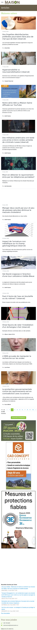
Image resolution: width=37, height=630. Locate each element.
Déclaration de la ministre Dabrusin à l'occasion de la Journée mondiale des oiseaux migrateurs (18, 602)
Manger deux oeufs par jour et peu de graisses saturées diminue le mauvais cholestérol (18, 210)
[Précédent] (7, 409)
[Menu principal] (2, 2)
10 (33, 409)
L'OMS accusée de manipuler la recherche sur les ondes (16, 357)
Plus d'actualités (5, 613)
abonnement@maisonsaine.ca (10, 625)
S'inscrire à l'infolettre (18, 417)
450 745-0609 (6, 623)
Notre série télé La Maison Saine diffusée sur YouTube (17, 104)
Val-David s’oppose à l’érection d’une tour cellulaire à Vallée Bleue (18, 276)
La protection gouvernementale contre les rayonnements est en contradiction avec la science (17, 391)
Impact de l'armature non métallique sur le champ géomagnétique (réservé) (14, 243)
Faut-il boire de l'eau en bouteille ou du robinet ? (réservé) (17, 297)
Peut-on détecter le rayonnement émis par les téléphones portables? (18, 176)
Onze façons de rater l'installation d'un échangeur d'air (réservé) (17, 326)
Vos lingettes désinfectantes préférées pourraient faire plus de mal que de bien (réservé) (17, 36)
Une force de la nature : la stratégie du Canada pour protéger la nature (18, 608)
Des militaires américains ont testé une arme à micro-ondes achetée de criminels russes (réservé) (18, 140)
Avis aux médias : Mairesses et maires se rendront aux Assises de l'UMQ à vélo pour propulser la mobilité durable (18, 587)
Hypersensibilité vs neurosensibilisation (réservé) (15, 71)
